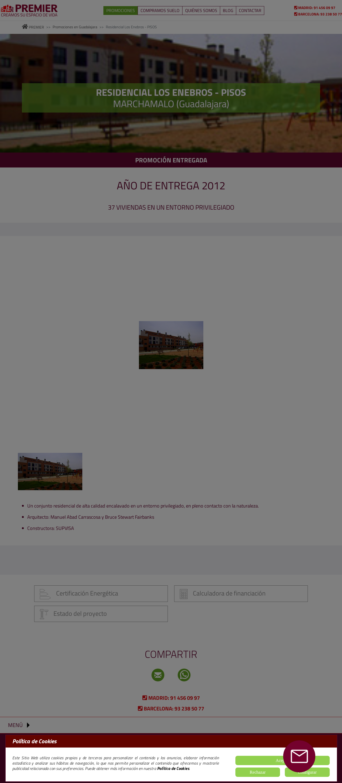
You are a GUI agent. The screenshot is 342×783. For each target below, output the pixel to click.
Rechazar (258, 772)
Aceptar (282, 760)
